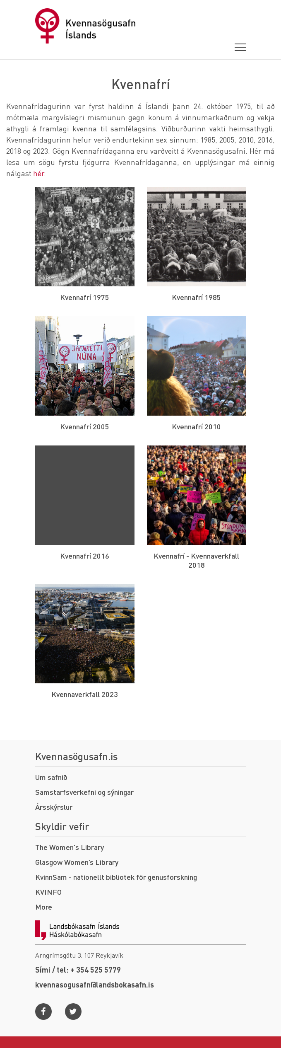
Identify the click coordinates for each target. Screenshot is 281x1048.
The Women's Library (69, 847)
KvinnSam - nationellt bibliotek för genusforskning (116, 876)
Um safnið (51, 777)
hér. (39, 173)
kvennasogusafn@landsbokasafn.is (94, 984)
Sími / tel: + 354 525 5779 (78, 969)
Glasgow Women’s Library (76, 861)
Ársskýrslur (53, 806)
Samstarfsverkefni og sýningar (84, 791)
